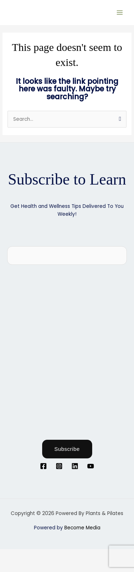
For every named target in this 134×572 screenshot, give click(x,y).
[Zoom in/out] (10, 555)
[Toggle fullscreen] (33, 555)
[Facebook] (43, 466)
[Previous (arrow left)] (10, 566)
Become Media (82, 527)
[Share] (56, 555)
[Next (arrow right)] (33, 566)
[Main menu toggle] (120, 12)
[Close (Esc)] (79, 555)
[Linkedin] (74, 466)
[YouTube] (90, 466)
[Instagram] (59, 466)
